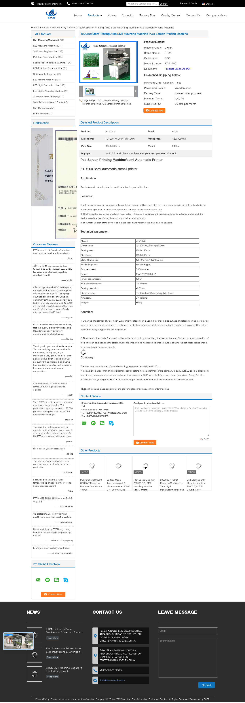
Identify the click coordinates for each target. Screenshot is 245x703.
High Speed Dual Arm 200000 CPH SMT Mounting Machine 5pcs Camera (144, 484)
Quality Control (171, 15)
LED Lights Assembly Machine (48, 91)
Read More (52, 638)
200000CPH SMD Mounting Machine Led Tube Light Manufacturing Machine (172, 484)
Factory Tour (147, 15)
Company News (216, 15)
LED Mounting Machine (45, 45)
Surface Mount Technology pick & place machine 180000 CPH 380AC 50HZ (118, 484)
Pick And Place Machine (45, 57)
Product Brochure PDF (178, 68)
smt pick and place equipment (101, 388)
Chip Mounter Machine (44, 74)
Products (93, 15)
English (210, 3)
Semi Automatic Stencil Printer (48, 102)
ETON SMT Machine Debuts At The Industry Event (64, 669)
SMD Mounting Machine (45, 51)
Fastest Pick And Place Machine (49, 62)
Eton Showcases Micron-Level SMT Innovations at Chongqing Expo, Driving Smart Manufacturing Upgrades (64, 650)
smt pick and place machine (132, 388)
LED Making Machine (44, 79)
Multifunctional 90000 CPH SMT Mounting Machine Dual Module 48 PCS (91, 484)
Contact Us (193, 15)
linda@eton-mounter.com (49, 3)
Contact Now (156, 110)
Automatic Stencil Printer (45, 96)
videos (111, 15)
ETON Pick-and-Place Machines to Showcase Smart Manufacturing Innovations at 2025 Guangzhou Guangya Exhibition (63, 631)
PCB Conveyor (40, 113)
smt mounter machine (158, 388)
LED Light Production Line (46, 85)
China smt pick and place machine (68, 699)
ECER (207, 699)
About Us (128, 15)
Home (78, 15)
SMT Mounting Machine (63, 27)
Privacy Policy (42, 699)
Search (163, 3)
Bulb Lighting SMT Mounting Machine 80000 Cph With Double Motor (196, 484)
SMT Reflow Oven (42, 108)
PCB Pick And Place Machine (47, 68)
